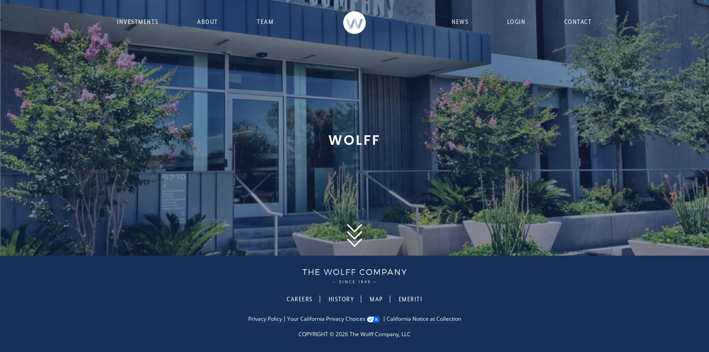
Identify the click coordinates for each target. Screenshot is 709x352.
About (207, 21)
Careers (300, 299)
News (460, 21)
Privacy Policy (265, 319)
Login (516, 21)
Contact (578, 21)
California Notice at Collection (424, 319)
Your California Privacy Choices (326, 319)
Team (265, 21)
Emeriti (411, 299)
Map (376, 299)
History (341, 299)
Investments (138, 21)
